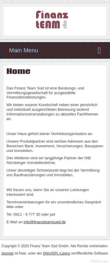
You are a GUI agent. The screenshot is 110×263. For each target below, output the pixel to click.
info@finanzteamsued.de (45, 222)
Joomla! (7, 253)
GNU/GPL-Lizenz (56, 253)
